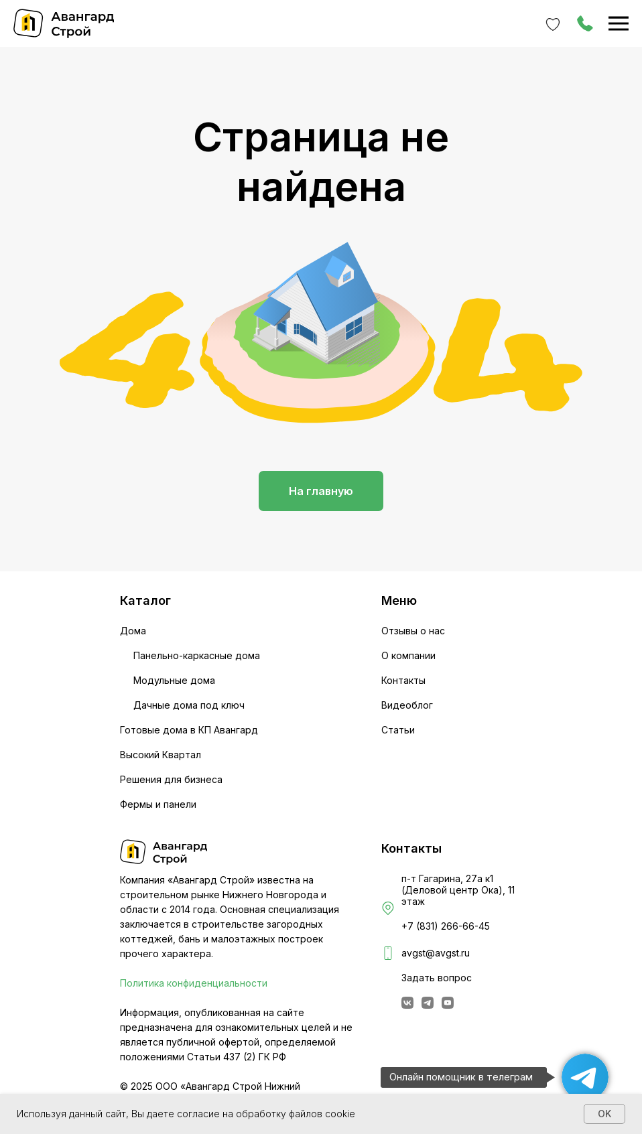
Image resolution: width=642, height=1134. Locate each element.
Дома (133, 630)
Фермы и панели (158, 804)
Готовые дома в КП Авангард (189, 729)
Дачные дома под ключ (189, 705)
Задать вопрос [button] (436, 977)
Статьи (398, 729)
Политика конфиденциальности (193, 983)
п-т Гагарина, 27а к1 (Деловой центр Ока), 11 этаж (458, 890)
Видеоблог (407, 705)
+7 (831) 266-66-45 (445, 926)
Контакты (403, 680)
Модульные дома (174, 680)
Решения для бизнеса (171, 779)
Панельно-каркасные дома (196, 655)
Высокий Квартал (160, 754)
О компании (408, 655)
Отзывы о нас (413, 630)
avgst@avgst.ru (435, 953)
